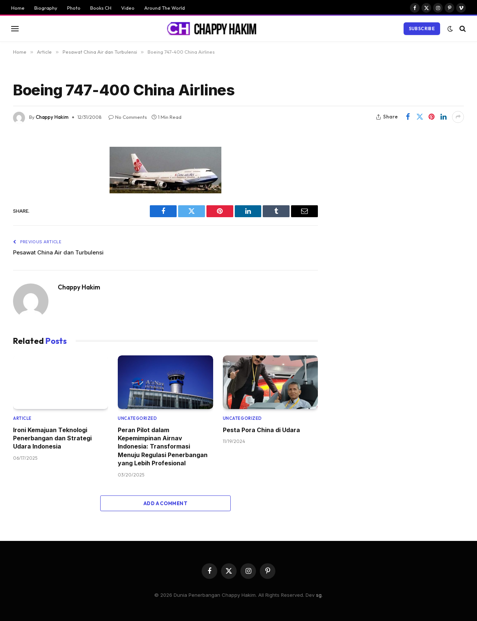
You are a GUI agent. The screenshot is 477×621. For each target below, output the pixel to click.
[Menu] (15, 28)
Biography (45, 8)
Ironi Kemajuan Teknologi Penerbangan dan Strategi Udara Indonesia (52, 438)
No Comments (127, 117)
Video (128, 8)
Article (22, 418)
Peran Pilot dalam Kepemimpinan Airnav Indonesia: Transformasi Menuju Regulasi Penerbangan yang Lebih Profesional (163, 446)
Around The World (164, 8)
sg (319, 595)
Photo (73, 8)
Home (18, 8)
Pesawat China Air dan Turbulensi (58, 252)
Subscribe (422, 28)
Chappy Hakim (52, 117)
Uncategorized (137, 418)
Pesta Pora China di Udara (261, 430)
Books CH (100, 8)
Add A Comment (165, 503)
